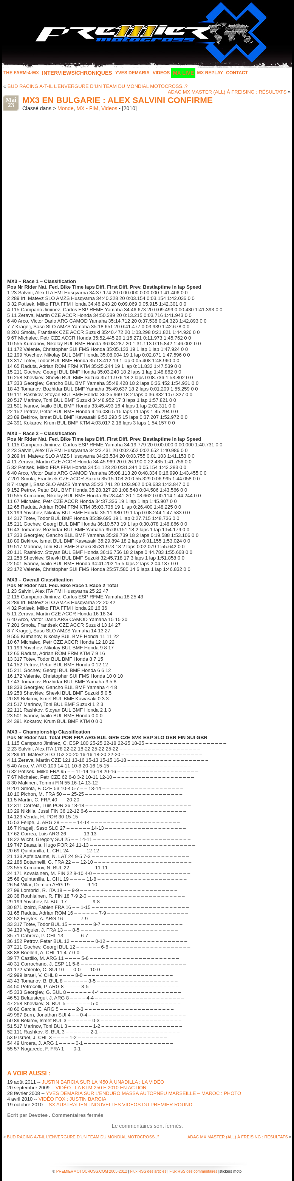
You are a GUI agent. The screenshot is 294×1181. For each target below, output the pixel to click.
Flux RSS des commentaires (193, 1171)
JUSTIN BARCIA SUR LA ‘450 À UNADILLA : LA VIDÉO (103, 1082)
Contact (237, 72)
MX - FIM (88, 108)
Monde (65, 108)
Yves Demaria (132, 72)
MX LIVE (183, 73)
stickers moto (230, 1171)
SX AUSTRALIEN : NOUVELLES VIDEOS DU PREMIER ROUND (120, 1104)
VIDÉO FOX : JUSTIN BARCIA (72, 1099)
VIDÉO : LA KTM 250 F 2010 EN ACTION (101, 1087)
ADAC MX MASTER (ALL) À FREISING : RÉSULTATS (227, 92)
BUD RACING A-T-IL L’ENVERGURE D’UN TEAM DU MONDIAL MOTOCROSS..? (98, 86)
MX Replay (210, 72)
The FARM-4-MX (21, 72)
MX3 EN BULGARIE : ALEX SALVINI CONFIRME (117, 100)
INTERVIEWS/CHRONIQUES (77, 73)
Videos (161, 72)
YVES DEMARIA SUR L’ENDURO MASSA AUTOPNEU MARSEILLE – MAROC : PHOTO (143, 1093)
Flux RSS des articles (148, 1171)
